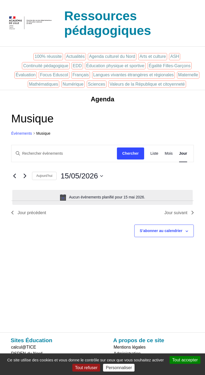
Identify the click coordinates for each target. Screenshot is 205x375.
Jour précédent (28, 212)
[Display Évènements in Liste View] (155, 153)
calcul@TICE (23, 347)
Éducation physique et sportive (115, 65)
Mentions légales (129, 347)
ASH (174, 56)
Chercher (130, 153)
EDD (77, 65)
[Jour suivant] (25, 176)
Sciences (96, 84)
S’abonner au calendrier (161, 231)
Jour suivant (179, 212)
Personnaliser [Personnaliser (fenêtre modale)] (119, 367)
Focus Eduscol (54, 75)
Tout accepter (185, 360)
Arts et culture (153, 56)
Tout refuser (86, 367)
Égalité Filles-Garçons (170, 65)
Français (80, 75)
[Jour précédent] (14, 176)
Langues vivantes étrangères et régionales (133, 75)
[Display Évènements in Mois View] (169, 153)
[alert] (102, 197)
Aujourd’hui (44, 176)
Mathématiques (43, 84)
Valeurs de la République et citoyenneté (147, 84)
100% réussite (48, 56)
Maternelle (188, 75)
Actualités (75, 56)
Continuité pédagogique (45, 65)
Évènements (21, 133)
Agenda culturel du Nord (112, 56)
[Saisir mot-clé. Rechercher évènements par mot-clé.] (64, 153)
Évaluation (26, 75)
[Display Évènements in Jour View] (183, 153)
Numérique (72, 84)
